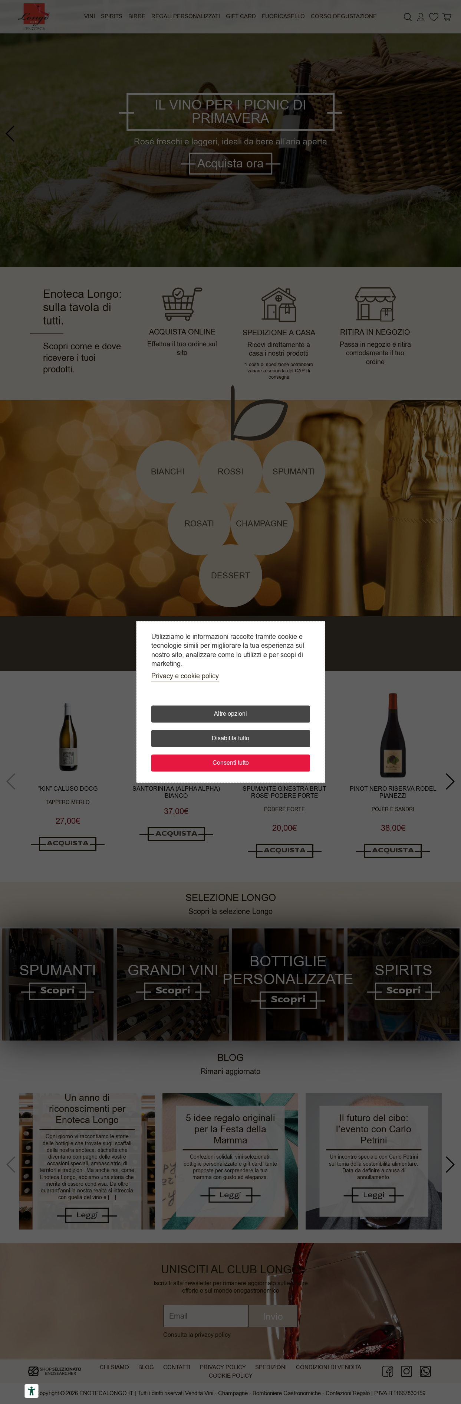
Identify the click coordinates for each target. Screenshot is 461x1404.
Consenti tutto (231, 763)
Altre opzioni (230, 714)
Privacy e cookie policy (185, 676)
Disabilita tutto (230, 739)
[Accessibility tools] (31, 1391)
